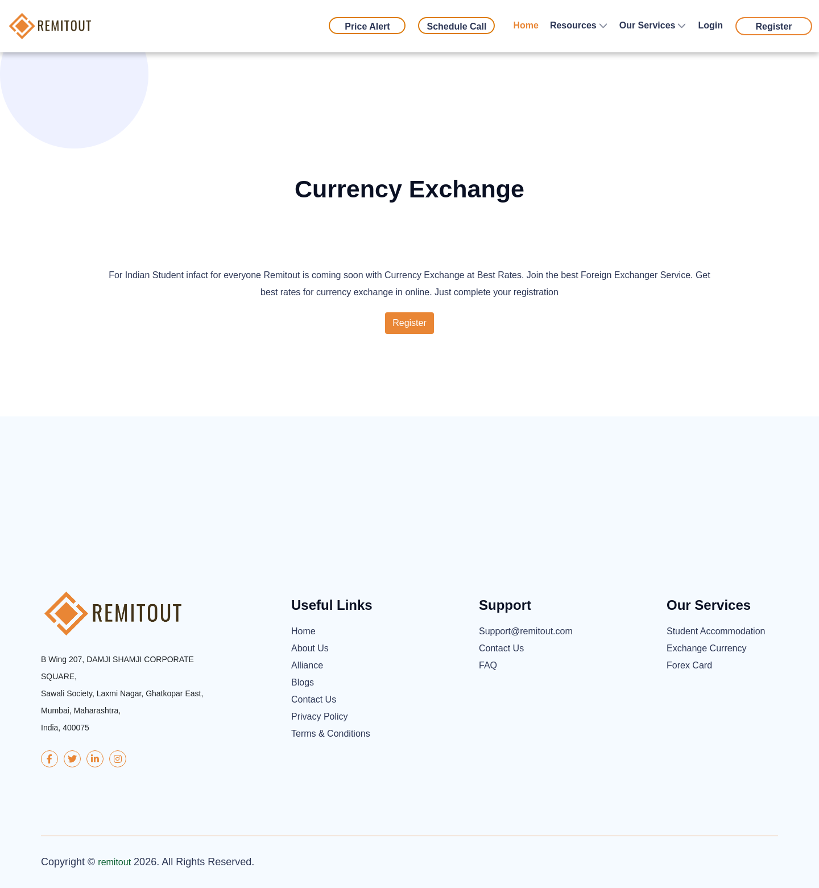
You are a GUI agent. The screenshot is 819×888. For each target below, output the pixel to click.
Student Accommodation (716, 631)
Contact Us (313, 699)
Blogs (302, 682)
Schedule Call (456, 26)
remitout (114, 862)
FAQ (488, 665)
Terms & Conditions (330, 733)
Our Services (647, 25)
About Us (310, 648)
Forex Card (689, 665)
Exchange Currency (707, 648)
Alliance (307, 665)
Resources (573, 25)
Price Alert (367, 26)
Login (710, 25)
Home (525, 25)
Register (773, 26)
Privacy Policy (319, 716)
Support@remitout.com (526, 631)
